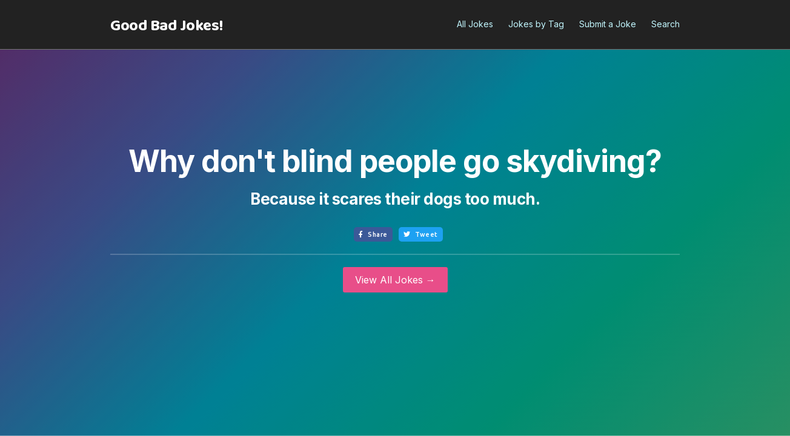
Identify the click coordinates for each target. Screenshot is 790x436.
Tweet (420, 234)
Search (665, 24)
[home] (166, 26)
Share (373, 234)
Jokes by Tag (536, 24)
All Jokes (475, 24)
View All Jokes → (395, 280)
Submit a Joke (607, 24)
